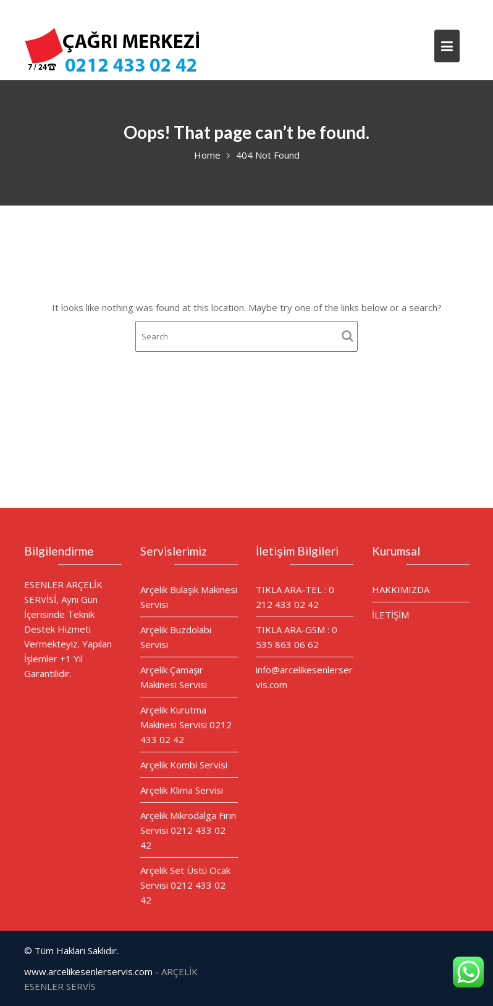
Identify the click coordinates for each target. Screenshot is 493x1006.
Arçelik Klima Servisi (181, 789)
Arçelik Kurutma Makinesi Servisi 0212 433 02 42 (185, 724)
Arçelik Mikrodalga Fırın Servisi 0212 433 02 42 (187, 828)
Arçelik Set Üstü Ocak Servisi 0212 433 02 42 (184, 883)
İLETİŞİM (390, 614)
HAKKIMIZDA (400, 589)
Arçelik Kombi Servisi (183, 764)
